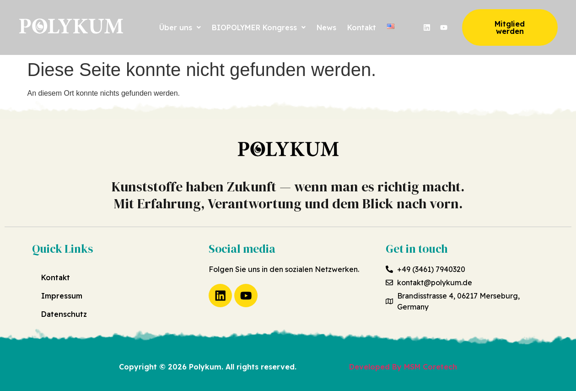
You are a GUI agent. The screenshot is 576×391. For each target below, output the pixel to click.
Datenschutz (64, 314)
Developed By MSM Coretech (403, 366)
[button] (180, 27)
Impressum (61, 295)
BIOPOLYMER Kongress (259, 27)
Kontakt (361, 27)
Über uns (180, 27)
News (326, 27)
